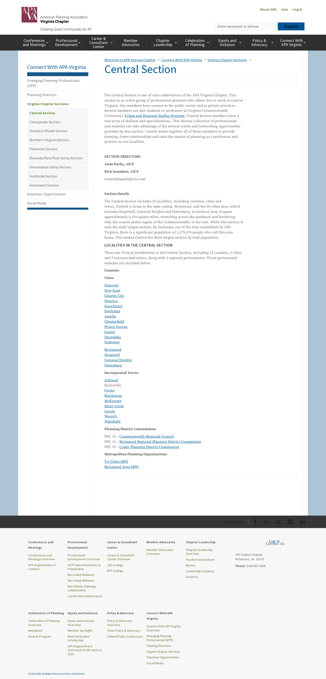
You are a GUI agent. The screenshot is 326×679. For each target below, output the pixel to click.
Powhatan (112, 311)
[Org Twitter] (278, 521)
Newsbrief (35, 630)
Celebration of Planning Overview (44, 623)
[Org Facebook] (255, 521)
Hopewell (112, 355)
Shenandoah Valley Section (50, 167)
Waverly (110, 416)
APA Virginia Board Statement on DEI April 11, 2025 (85, 650)
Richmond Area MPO (121, 467)
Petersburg (113, 365)
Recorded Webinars (81, 575)
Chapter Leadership (165, 42)
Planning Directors (42, 94)
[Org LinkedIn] (302, 521)
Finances (192, 577)
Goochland (113, 306)
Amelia (110, 316)
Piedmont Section (43, 149)
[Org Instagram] (290, 521)
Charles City (114, 295)
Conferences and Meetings (36, 42)
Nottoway (112, 342)
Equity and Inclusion (230, 42)
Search (291, 26)
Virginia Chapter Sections (48, 104)
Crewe (109, 390)
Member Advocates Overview (159, 552)
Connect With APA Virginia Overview (163, 628)
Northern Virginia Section (49, 140)
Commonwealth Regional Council (146, 436)
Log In (297, 9)
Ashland (111, 380)
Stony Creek (114, 406)
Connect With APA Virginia (293, 42)
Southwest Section (44, 185)
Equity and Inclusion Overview (81, 623)
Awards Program (39, 636)
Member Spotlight (80, 630)
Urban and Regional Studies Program (155, 116)
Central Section (42, 113)
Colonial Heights (118, 360)
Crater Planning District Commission (149, 447)
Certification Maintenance (85, 596)
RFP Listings (115, 571)
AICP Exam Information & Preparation (84, 567)
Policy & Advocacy (263, 42)
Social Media (36, 203)
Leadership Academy (200, 571)
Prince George (115, 327)
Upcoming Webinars (81, 580)
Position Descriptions (200, 560)
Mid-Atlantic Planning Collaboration (82, 588)
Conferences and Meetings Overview (41, 557)
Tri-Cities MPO (116, 461)
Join (284, 9)
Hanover (111, 285)
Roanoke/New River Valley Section (55, 158)
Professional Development (68, 42)
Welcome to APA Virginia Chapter (130, 60)
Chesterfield (114, 321)
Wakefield (112, 421)
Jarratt (109, 411)
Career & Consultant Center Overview (120, 557)
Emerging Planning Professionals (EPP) (53, 83)
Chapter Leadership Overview (199, 552)
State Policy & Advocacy (123, 630)
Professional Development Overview (84, 557)
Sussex (109, 332)
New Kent (112, 290)
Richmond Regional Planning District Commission (160, 441)
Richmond (112, 349)
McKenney (113, 401)
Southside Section (43, 176)
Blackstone (113, 395)
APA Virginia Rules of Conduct (42, 567)
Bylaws (190, 565)
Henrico (111, 301)
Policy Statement (75, 673)
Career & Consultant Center (101, 42)
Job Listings (115, 565)
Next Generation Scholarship (79, 638)
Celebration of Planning (197, 42)
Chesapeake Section (44, 122)
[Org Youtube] (267, 521)
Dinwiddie (112, 337)
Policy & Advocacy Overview (119, 623)
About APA (268, 9)
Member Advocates (131, 42)
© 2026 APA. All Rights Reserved (46, 673)
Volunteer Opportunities (46, 194)
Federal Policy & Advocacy (125, 636)
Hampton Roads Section (48, 131)
